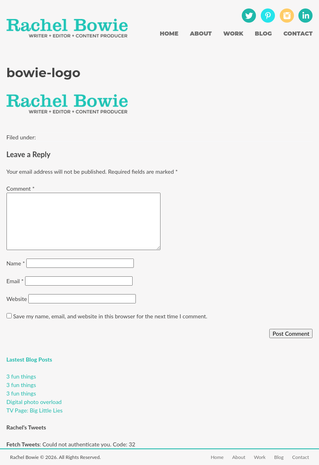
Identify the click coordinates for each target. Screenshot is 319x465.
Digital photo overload (34, 401)
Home (169, 33)
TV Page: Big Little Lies (34, 410)
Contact (298, 33)
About (201, 33)
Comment (20, 188)
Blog (263, 33)
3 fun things (21, 376)
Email (15, 281)
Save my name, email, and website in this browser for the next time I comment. (110, 316)
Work (233, 33)
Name (15, 263)
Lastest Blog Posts (29, 359)
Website (16, 298)
